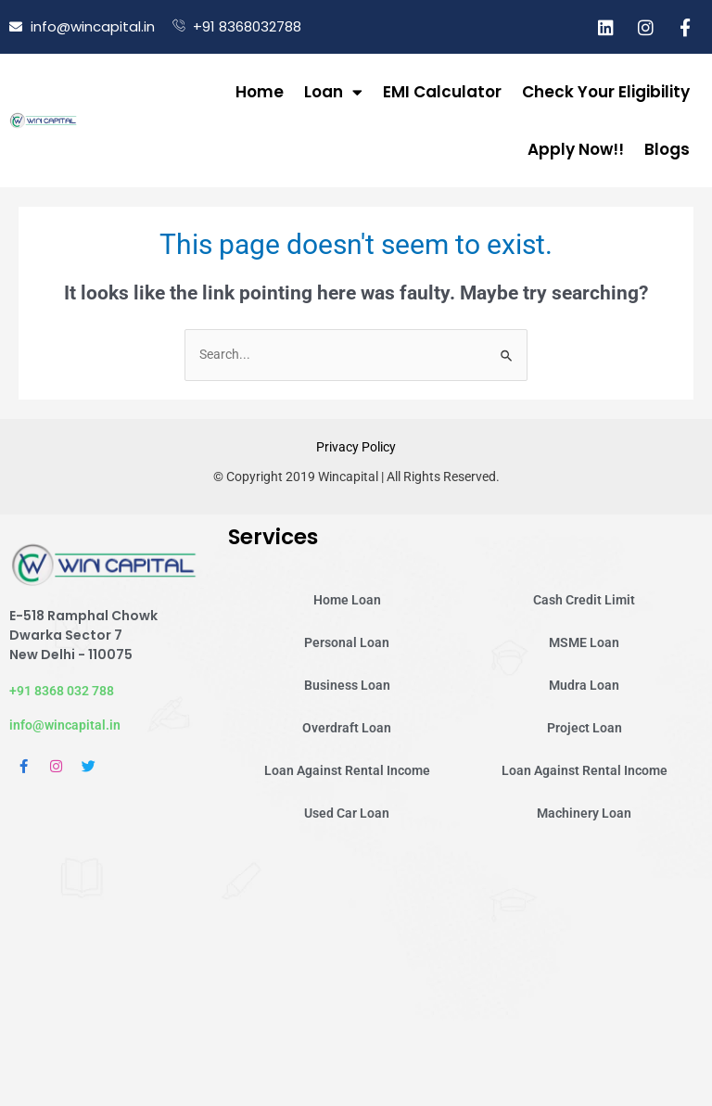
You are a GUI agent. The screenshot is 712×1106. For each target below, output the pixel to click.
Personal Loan (346, 642)
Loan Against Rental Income (347, 770)
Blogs (667, 149)
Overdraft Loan (346, 727)
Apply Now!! (576, 149)
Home (259, 92)
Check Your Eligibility (606, 92)
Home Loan (347, 599)
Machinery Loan (584, 813)
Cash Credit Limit (584, 599)
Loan (333, 92)
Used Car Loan (346, 813)
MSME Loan (584, 642)
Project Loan (584, 727)
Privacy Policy (356, 446)
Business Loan (347, 685)
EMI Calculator (442, 92)
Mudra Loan (584, 685)
